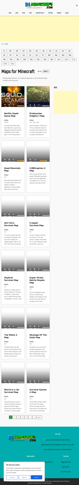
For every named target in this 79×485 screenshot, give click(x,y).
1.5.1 (4, 55)
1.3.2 (24, 55)
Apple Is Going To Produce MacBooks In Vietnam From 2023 (57, 444)
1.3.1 (30, 55)
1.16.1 (4, 59)
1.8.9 (10, 51)
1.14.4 (24, 59)
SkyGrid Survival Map (11, 278)
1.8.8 (17, 51)
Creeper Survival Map (37, 224)
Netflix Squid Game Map (11, 114)
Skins (23, 13)
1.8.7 (23, 51)
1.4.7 (11, 55)
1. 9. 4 (58, 59)
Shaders (59, 13)
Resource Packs (40, 13)
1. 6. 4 (12, 64)
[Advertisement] (39, 29)
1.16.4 (56, 55)
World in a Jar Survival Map (11, 390)
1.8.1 (50, 51)
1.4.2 (17, 55)
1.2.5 (36, 55)
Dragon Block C (66, 467)
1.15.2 (11, 59)
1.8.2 (43, 51)
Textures (50, 13)
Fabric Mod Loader (66, 472)
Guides (67, 13)
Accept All (36, 477)
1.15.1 (18, 59)
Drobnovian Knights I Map (37, 114)
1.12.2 (38, 59)
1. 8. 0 (66, 59)
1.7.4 (56, 51)
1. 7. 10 (4, 64)
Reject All (24, 477)
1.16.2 (70, 55)
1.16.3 (63, 55)
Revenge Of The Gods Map (38, 336)
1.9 (4, 51)
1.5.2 (69, 51)
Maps (30, 13)
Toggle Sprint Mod (66, 462)
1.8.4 (30, 51)
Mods (16, 13)
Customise (12, 477)
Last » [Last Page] (39, 417)
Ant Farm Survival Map (11, 224)
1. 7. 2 (73, 59)
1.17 (43, 55)
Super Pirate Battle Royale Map (37, 280)
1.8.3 (37, 51)
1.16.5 (49, 55)
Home (10, 13)
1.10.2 (51, 59)
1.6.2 (63, 51)
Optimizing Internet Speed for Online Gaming (58, 440)
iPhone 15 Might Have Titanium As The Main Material (58, 449)
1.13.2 (31, 59)
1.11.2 (45, 59)
